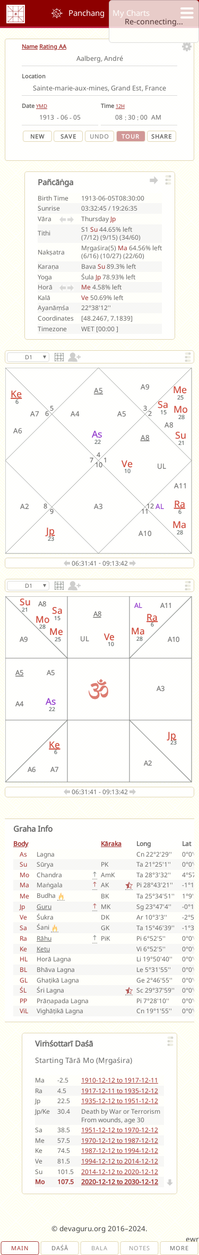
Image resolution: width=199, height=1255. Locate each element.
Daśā (59, 1248)
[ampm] (156, 117)
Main (20, 1248)
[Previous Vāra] (62, 219)
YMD (41, 106)
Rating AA (52, 46)
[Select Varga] (28, 357)
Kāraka (111, 843)
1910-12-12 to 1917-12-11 (119, 1080)
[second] (144, 117)
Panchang (86, 12)
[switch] (73, 361)
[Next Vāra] (70, 219)
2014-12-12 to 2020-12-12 (119, 1171)
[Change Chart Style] (60, 361)
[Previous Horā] (62, 287)
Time (107, 106)
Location (34, 76)
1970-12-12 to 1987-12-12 (119, 1140)
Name (30, 46)
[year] (47, 117)
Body (20, 843)
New (37, 136)
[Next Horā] (70, 287)
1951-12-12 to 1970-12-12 (119, 1129)
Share (161, 136)
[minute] (131, 117)
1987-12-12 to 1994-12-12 (119, 1150)
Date (28, 106)
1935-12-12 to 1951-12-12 (119, 1100)
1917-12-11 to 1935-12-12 (119, 1090)
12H (120, 106)
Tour (131, 136)
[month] (64, 117)
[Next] (170, 1182)
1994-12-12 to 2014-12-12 (119, 1161)
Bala (99, 1248)
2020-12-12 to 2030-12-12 (119, 1181)
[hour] (119, 117)
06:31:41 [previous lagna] (81, 563)
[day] (77, 117)
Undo (99, 136)
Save (68, 136)
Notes (139, 1248)
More (179, 1248)
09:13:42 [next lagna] (119, 563)
